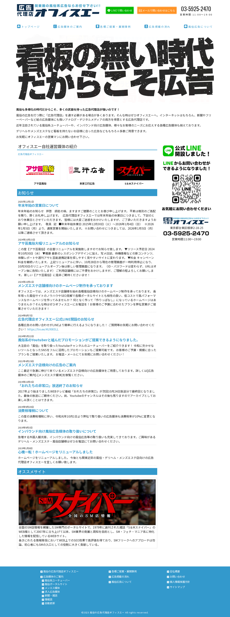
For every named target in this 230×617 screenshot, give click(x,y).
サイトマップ (177, 587)
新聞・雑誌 (51, 595)
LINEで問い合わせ (121, 10)
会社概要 (175, 571)
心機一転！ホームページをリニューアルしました (55, 452)
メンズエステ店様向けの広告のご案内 (47, 365)
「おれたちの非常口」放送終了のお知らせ (50, 386)
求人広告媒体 (52, 591)
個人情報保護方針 (180, 582)
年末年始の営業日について (38, 205)
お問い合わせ (177, 576)
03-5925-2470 (196, 10)
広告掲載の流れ (157, 26)
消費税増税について (33, 411)
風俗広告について (198, 26)
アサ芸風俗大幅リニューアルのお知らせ (48, 243)
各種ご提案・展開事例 (113, 26)
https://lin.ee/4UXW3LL (43, 329)
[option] (115, 70)
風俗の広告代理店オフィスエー (61, 571)
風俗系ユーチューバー (57, 580)
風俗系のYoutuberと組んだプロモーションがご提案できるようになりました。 (79, 340)
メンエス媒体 (52, 588)
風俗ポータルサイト (56, 584)
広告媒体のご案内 (67, 26)
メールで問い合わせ (158, 10)
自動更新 (50, 603)
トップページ (28, 26)
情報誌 (48, 599)
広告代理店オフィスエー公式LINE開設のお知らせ (56, 319)
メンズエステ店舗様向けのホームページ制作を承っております (65, 285)
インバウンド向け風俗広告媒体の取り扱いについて (57, 431)
